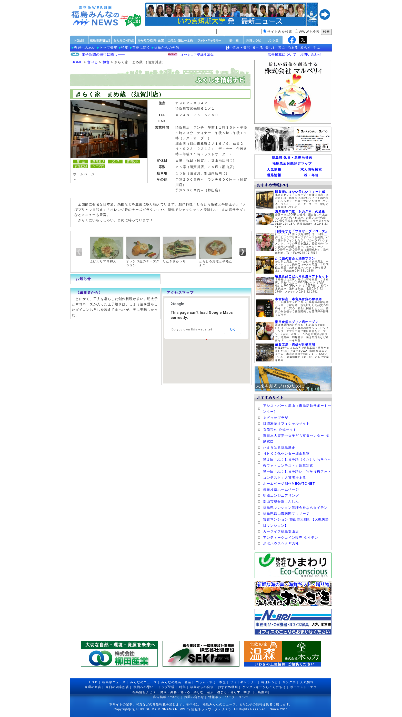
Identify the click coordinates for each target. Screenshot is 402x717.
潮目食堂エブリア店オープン (296, 322)
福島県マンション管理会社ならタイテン (295, 508)
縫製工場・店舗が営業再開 (295, 345)
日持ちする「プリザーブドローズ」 (301, 231)
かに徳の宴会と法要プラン (295, 258)
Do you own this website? (192, 329)
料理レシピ (269, 682)
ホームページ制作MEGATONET (289, 483)
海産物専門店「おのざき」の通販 (300, 211)
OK (232, 329)
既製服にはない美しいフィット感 (300, 192)
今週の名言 (93, 687)
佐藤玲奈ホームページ (281, 489)
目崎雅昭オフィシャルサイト (286, 423)
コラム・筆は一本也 (211, 682)
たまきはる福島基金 (279, 448)
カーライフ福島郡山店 (281, 531)
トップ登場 (108, 47)
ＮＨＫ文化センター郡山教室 (286, 453)
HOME (77, 62)
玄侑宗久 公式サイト (280, 430)
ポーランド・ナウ (303, 687)
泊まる (292, 47)
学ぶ (316, 47)
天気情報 (274, 169)
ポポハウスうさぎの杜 (281, 543)
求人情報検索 (311, 169)
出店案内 (261, 692)
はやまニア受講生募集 (197, 55)
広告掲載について (282, 54)
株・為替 (311, 175)
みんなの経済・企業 (176, 682)
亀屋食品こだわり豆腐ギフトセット (301, 276)
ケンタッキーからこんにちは (264, 687)
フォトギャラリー (243, 682)
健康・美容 (241, 47)
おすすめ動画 (228, 687)
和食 (106, 62)
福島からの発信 (166, 47)
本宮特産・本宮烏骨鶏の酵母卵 (298, 299)
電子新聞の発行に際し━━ (103, 54)
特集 (124, 47)
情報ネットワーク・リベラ (228, 697)
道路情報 (274, 175)
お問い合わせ (310, 54)
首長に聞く (141, 47)
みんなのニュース (143, 682)
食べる (258, 47)
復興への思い (85, 47)
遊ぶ (281, 47)
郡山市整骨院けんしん (281, 501)
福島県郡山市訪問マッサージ (286, 513)
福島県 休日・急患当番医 (292, 158)
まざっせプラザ (275, 418)
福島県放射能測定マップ (292, 163)
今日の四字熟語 (117, 687)
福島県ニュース (114, 682)
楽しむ (270, 47)
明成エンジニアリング (281, 495)
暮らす (305, 47)
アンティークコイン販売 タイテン (290, 537)
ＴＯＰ (93, 682)
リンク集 (289, 682)
